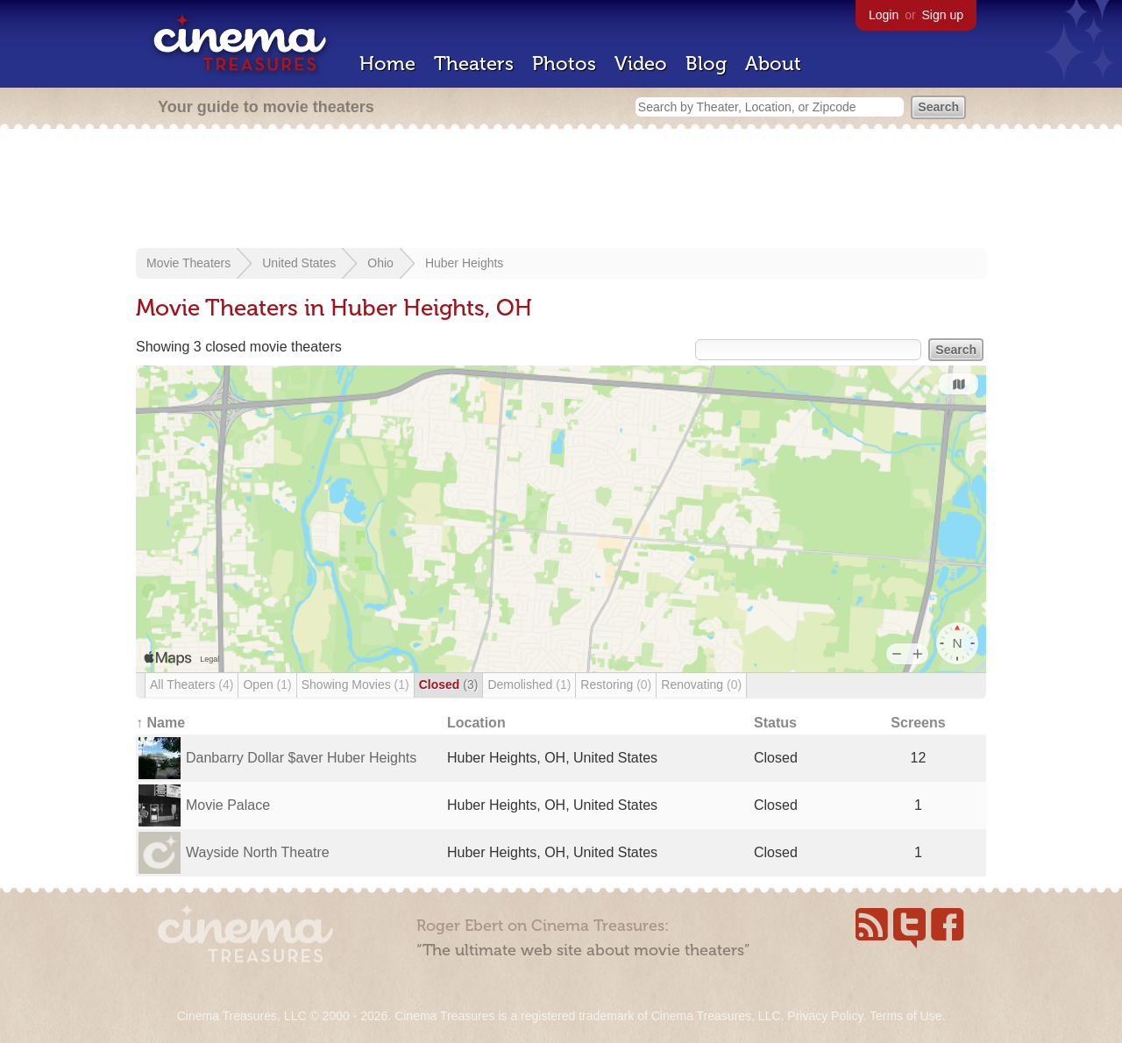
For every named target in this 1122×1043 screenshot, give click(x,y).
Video (640, 63)
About (773, 63)
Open (267, 685)
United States (299, 263)
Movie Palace (228, 805)
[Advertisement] (561, 190)
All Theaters (191, 685)
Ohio (380, 263)
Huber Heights (464, 263)
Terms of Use (905, 1016)
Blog (706, 63)
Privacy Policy (825, 1016)
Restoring (615, 685)
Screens (918, 722)
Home (387, 63)
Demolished (529, 685)
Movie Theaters (188, 263)
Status (775, 722)
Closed (449, 685)
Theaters (474, 63)
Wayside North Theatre (258, 852)
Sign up (942, 15)
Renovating (701, 685)
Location (476, 722)
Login (883, 15)
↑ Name (160, 722)
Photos (564, 63)
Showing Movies (355, 685)
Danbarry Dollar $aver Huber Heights (301, 757)
